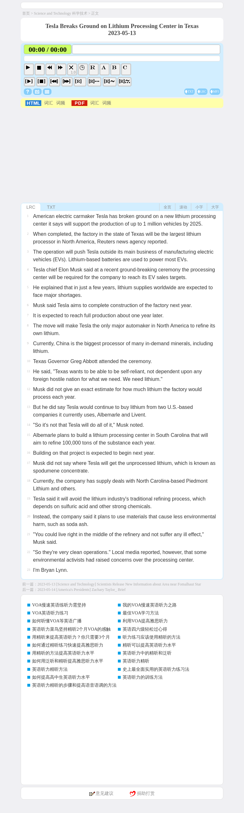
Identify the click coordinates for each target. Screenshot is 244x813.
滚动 (183, 207)
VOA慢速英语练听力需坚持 (59, 605)
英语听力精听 (136, 661)
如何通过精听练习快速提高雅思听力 (67, 645)
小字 (199, 207)
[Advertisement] (122, 155)
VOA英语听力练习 (50, 613)
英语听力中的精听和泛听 (147, 653)
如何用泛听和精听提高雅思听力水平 (67, 661)
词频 (60, 103)
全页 (167, 207)
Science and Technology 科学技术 (60, 13)
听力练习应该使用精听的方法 (151, 637)
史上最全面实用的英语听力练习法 (156, 669)
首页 (26, 13)
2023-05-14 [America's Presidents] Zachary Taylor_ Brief (81, 589)
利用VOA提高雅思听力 (145, 621)
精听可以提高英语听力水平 (149, 645)
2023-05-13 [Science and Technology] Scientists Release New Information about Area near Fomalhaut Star (119, 584)
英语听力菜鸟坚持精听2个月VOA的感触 (71, 629)
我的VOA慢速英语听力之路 (150, 605)
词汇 (48, 103)
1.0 (73, 72)
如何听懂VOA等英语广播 (57, 621)
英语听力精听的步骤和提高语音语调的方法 (74, 685)
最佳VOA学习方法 (141, 613)
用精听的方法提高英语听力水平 (63, 653)
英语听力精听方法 (50, 669)
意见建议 (104, 793)
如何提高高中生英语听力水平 (61, 677)
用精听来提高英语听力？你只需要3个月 (71, 637)
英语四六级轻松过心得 (145, 629)
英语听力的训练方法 (143, 677)
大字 (215, 207)
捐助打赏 (146, 793)
